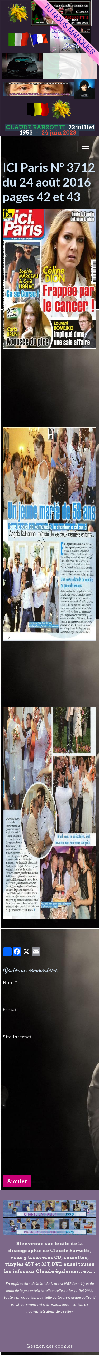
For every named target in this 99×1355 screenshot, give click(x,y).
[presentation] (43, 1159)
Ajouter (17, 1181)
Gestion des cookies (49, 1346)
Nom (8, 982)
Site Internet (17, 1036)
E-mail (10, 1009)
